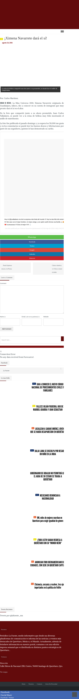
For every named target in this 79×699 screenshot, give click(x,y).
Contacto (39, 684)
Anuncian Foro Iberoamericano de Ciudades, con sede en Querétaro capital (47, 563)
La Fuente (6, 371)
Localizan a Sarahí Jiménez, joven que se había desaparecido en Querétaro (47, 430)
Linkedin (32, 254)
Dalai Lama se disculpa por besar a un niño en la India (48, 452)
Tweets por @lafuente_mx (11, 615)
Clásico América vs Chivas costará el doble (57, 269)
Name (3, 317)
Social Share (6, 695)
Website (46, 317)
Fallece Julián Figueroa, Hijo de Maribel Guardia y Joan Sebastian (47, 408)
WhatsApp (32, 237)
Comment (3, 283)
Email (31, 317)
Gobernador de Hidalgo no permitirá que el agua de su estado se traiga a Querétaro (48, 476)
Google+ (32, 250)
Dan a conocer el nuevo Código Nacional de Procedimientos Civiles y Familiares (48, 387)
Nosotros (31, 684)
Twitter (32, 246)
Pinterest (32, 258)
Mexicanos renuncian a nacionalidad (47, 497)
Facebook (32, 242)
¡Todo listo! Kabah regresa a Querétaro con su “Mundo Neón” (47, 541)
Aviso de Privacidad (51, 684)
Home (23, 684)
